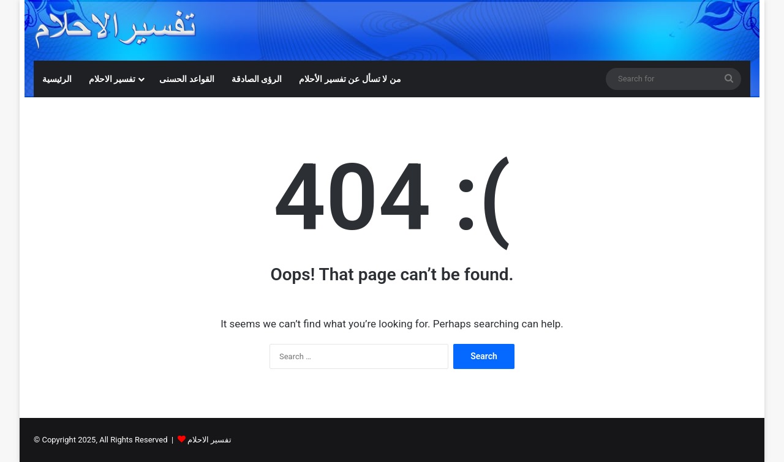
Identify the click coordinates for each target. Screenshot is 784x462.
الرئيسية (57, 79)
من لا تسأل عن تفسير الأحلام (350, 79)
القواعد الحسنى (186, 79)
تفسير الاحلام (112, 79)
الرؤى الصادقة (257, 79)
